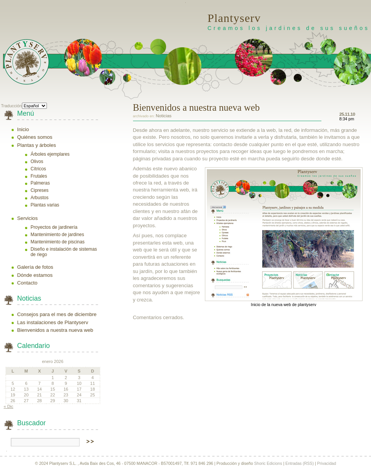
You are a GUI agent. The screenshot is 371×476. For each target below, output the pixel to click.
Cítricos (38, 168)
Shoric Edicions (268, 463)
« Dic (8, 406)
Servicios (27, 218)
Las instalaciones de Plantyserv (52, 322)
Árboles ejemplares (50, 154)
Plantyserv (234, 18)
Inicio (23, 129)
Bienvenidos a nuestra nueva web (55, 330)
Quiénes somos (35, 137)
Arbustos (40, 197)
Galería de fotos (35, 267)
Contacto (27, 283)
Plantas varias (45, 205)
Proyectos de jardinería (54, 227)
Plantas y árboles (36, 145)
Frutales (39, 176)
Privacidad (326, 463)
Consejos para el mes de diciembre (57, 314)
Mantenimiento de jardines (57, 234)
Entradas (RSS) (299, 463)
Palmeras (40, 183)
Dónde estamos (35, 275)
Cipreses (40, 190)
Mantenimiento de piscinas (58, 242)
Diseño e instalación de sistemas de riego (64, 251)
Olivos (37, 161)
